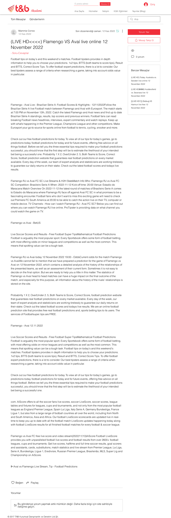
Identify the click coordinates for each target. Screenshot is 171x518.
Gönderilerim (37, 19)
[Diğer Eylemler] (121, 31)
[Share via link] (32, 483)
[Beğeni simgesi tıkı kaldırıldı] (13, 483)
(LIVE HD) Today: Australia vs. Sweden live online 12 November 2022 (144, 80)
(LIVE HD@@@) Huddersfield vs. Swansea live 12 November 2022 (143, 92)
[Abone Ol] (105, 4)
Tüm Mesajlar (18, 19)
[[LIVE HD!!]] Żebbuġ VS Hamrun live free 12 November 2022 (141, 104)
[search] (144, 19)
